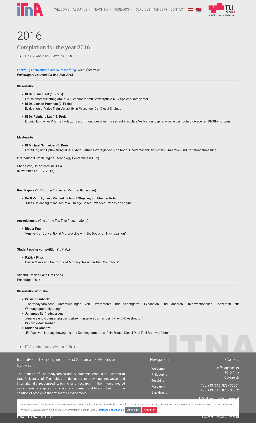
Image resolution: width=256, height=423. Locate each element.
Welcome (158, 368)
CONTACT (177, 9)
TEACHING (101, 9)
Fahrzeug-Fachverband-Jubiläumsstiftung (46, 70)
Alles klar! (133, 409)
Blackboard (159, 392)
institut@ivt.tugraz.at (224, 398)
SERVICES (143, 9)
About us (42, 56)
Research (158, 386)
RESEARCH (122, 9)
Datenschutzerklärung (111, 409)
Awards (58, 56)
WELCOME (61, 9)
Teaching (157, 380)
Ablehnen (149, 409)
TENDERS (160, 9)
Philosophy (159, 374)
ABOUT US (80, 9)
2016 (72, 56)
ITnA (28, 56)
